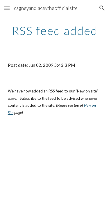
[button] (7, 8)
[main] (55, 30)
